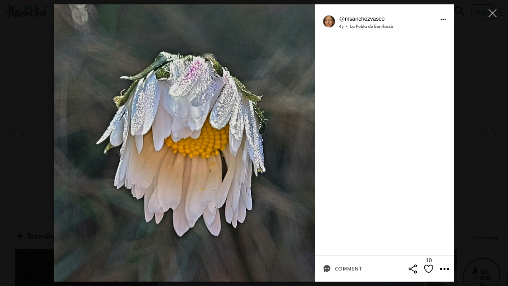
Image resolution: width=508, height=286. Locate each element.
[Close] (493, 13)
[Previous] (18, 135)
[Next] (490, 135)
